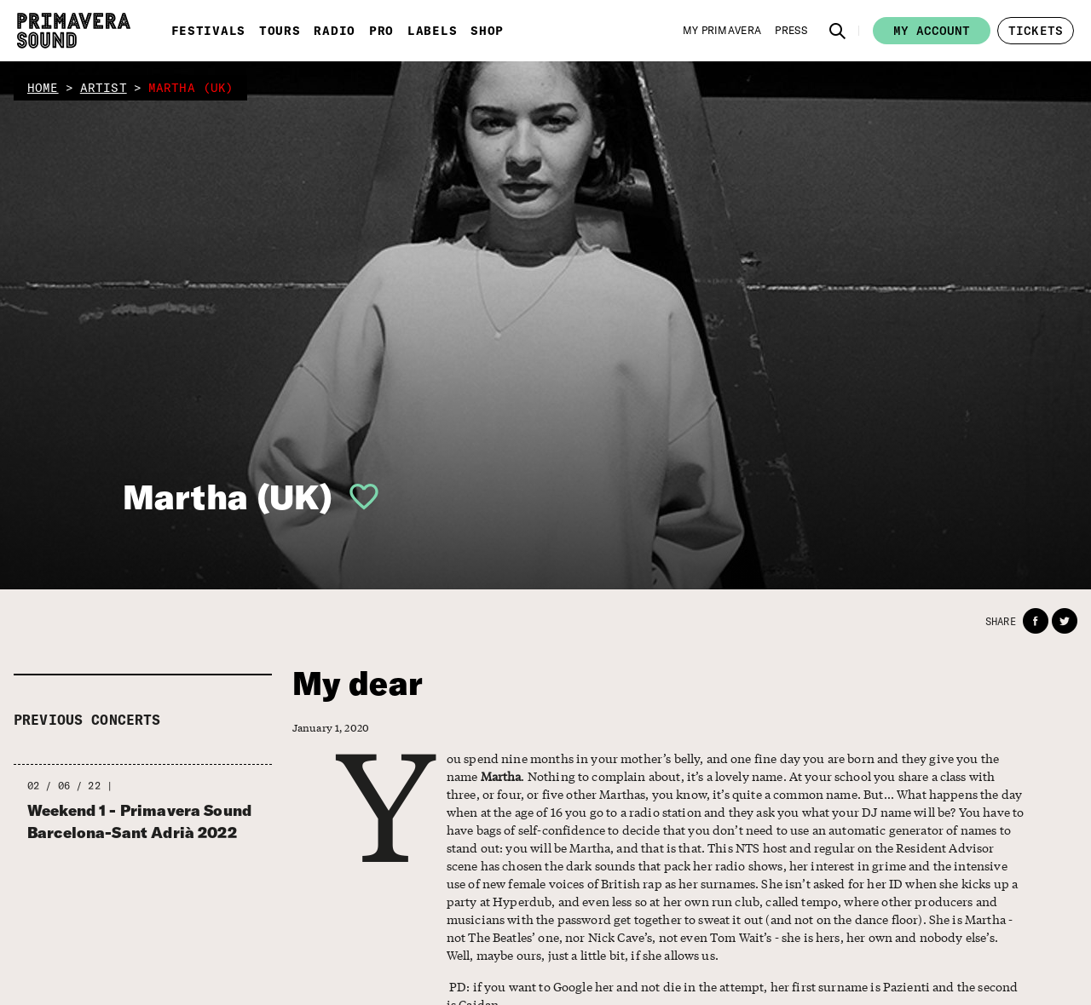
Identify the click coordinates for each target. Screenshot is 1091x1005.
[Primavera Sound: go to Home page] (73, 30)
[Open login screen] (357, 497)
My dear (357, 683)
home (43, 87)
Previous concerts (87, 719)
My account (931, 30)
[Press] (791, 31)
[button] (837, 30)
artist (103, 87)
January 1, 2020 (330, 728)
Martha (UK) (228, 496)
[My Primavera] (722, 31)
